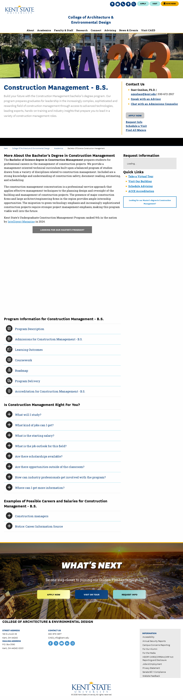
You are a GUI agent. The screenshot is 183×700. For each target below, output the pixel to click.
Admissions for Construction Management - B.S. (48, 339)
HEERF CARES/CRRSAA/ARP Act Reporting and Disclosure (158, 658)
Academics (58, 148)
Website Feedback (151, 675)
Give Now (170, 3)
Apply (143, 3)
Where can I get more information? (39, 488)
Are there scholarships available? (38, 456)
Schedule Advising (140, 186)
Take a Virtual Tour (140, 176)
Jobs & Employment (152, 664)
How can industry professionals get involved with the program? (60, 477)
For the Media (149, 653)
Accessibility (148, 636)
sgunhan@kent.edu (143, 94)
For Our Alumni (150, 649)
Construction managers (31, 516)
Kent (6, 148)
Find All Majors (136, 130)
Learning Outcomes (29, 350)
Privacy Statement (151, 668)
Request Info (134, 122)
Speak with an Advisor (146, 99)
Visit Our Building (140, 181)
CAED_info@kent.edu (58, 637)
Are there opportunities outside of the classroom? (49, 467)
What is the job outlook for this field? (41, 446)
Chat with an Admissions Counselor (154, 104)
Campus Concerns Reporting (156, 645)
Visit (154, 3)
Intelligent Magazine (21, 221)
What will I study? (28, 415)
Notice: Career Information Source (39, 526)
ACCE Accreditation (141, 191)
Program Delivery (27, 381)
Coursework (23, 360)
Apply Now (135, 115)
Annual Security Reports (154, 641)
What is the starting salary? (34, 436)
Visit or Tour (91, 594)
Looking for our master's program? (62, 229)
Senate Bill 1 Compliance (154, 672)
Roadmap (21, 371)
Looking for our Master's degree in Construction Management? (150, 202)
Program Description (29, 329)
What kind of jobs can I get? (34, 425)
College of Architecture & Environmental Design (91, 19)
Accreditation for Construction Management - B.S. (50, 391)
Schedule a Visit (136, 126)
